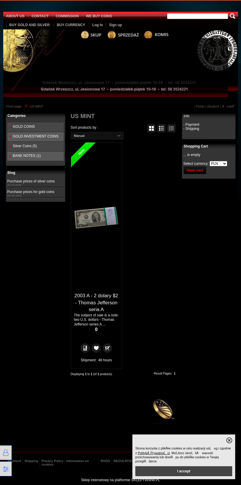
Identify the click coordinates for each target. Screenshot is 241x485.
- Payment (191, 124)
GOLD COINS (24, 127)
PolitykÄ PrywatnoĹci (154, 453)
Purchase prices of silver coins (31, 181)
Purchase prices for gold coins (31, 192)
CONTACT (40, 16)
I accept (184, 471)
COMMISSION (67, 16)
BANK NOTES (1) (27, 156)
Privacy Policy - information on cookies (65, 462)
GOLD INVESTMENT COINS (36, 136)
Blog (12, 173)
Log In (97, 25)
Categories (17, 116)
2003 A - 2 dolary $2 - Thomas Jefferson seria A (96, 302)
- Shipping (191, 129)
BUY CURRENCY (71, 25)
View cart (195, 170)
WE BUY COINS (99, 16)
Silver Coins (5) (25, 146)
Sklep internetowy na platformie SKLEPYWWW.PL (120, 480)
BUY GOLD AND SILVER (29, 25)
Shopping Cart (196, 146)
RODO (105, 461)
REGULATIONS (124, 461)
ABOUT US (15, 16)
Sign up (115, 25)
